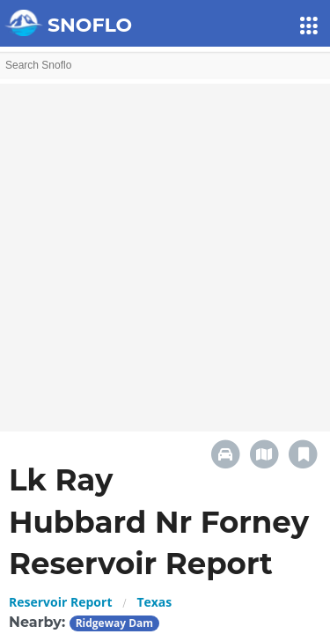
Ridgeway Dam (114, 623)
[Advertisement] (165, 249)
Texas (154, 601)
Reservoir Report (60, 601)
